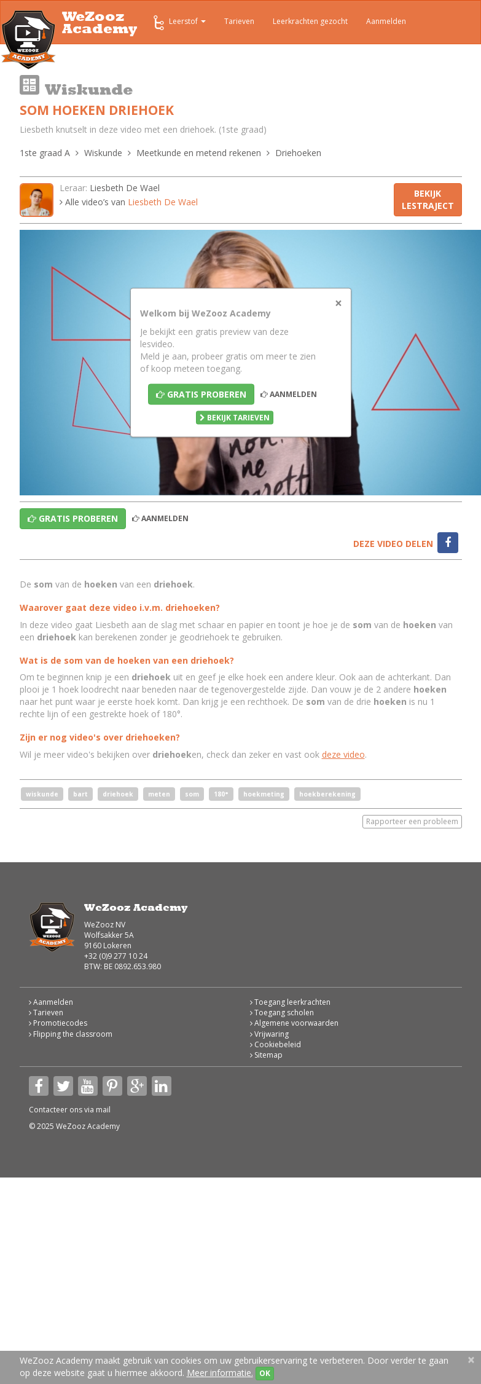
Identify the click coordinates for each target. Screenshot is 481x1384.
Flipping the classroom (70, 1034)
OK (264, 1373)
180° (221, 794)
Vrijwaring (269, 1034)
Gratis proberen (201, 394)
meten (159, 794)
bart (80, 794)
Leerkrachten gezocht (310, 21)
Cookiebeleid (275, 1044)
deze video (343, 754)
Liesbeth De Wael (125, 188)
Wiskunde (103, 153)
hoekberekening (327, 794)
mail (103, 1109)
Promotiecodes (58, 1023)
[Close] (338, 303)
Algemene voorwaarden (294, 1023)
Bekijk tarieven (235, 417)
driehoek (118, 794)
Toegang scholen (282, 1012)
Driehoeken (298, 153)
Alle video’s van (129, 202)
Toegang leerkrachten (290, 1002)
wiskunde (42, 794)
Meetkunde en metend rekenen (198, 153)
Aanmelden (386, 21)
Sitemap (266, 1055)
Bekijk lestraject (428, 199)
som (192, 794)
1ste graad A (45, 153)
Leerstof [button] (178, 22)
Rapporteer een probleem (412, 821)
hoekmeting (263, 794)
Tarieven (239, 21)
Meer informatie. (220, 1372)
